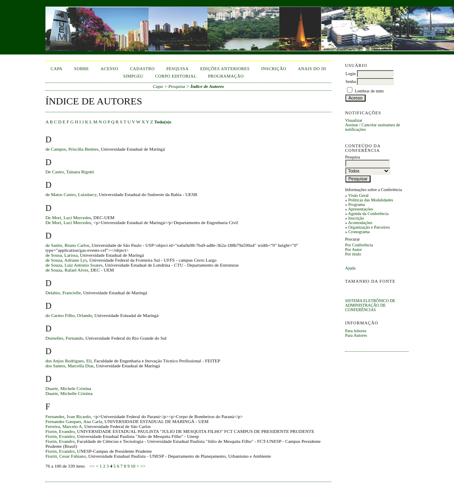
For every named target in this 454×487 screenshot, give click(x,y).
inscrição (273, 68)
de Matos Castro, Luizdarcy (71, 194)
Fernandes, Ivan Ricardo (68, 416)
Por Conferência (359, 245)
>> (143, 465)
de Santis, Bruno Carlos (67, 245)
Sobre (81, 68)
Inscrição (356, 218)
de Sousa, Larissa (61, 255)
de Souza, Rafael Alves (66, 269)
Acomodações (360, 222)
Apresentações (360, 209)
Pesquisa (177, 68)
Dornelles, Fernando (64, 338)
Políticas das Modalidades (370, 200)
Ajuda (350, 268)
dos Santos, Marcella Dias (69, 365)
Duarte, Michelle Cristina (69, 393)
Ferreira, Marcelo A (63, 426)
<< (92, 465)
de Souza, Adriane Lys (66, 260)
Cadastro (142, 68)
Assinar (351, 125)
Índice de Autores (207, 86)
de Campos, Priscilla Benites (72, 149)
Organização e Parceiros (369, 227)
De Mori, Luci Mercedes (68, 217)
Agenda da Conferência (368, 213)
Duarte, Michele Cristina (68, 388)
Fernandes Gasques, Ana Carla (73, 421)
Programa (356, 204)
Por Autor (353, 249)
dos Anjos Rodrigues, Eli (68, 360)
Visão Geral (358, 195)
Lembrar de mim (369, 91)
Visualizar (353, 120)
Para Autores (356, 335)
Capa (57, 68)
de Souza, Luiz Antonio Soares (73, 264)
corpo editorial (175, 76)
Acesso (109, 68)
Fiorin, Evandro (60, 431)
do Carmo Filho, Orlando (68, 315)
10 (133, 465)
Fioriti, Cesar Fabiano (65, 456)
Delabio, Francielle (63, 292)
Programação (226, 76)
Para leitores (355, 331)
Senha (350, 81)
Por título (353, 254)
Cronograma (359, 231)
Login (350, 73)
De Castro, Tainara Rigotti (69, 171)
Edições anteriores (225, 68)
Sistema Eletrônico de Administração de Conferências (370, 305)
